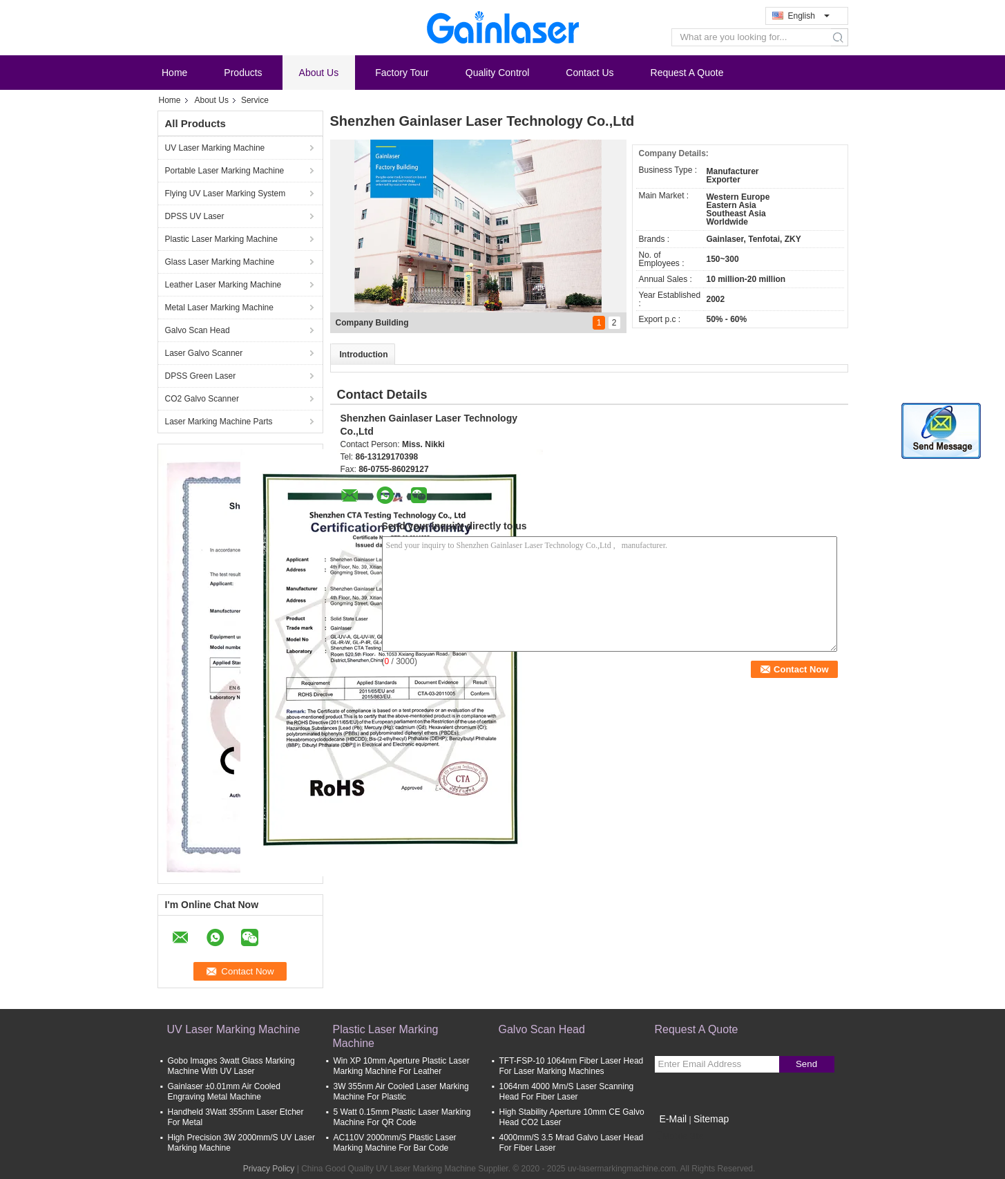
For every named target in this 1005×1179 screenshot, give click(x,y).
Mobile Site (679, 1136)
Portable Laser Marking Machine (225, 171)
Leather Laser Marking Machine (223, 285)
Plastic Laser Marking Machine (221, 239)
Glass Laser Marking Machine (220, 262)
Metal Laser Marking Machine (219, 307)
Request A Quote (687, 72)
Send (806, 1064)
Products (243, 72)
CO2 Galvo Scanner (202, 399)
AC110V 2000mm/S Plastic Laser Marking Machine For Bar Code (395, 1143)
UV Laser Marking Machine (215, 148)
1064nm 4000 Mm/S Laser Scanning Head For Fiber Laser (566, 1092)
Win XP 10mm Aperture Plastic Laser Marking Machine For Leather (402, 1066)
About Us (319, 72)
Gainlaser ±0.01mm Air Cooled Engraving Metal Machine (224, 1092)
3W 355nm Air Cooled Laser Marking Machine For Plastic (401, 1092)
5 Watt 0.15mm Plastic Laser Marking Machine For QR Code (402, 1117)
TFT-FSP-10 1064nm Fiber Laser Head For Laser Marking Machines (571, 1066)
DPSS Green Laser (200, 376)
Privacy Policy (269, 1168)
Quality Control (498, 72)
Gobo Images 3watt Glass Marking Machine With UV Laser (231, 1066)
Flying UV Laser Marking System (225, 193)
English (809, 16)
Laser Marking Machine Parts (219, 421)
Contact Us (589, 72)
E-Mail (673, 1118)
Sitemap (711, 1118)
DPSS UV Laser (194, 216)
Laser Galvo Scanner (204, 353)
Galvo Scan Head (197, 330)
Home (174, 72)
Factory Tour (402, 72)
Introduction (364, 354)
